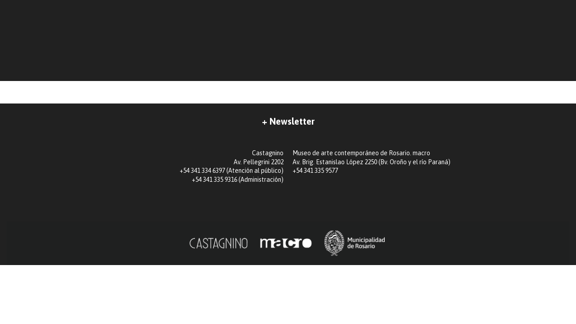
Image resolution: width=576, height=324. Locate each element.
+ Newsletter (288, 121)
